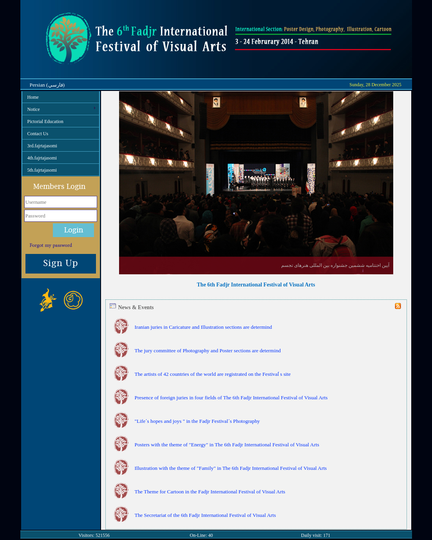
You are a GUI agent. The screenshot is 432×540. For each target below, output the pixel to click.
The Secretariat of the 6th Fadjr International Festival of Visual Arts (205, 515)
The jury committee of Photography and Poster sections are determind (208, 350)
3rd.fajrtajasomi (42, 146)
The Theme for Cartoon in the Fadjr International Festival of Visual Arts (210, 492)
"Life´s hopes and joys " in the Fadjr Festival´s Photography (197, 421)
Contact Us (38, 133)
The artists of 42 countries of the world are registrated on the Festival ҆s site (213, 374)
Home (33, 97)
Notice (63, 109)
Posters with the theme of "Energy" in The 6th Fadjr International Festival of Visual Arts (227, 445)
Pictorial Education (45, 121)
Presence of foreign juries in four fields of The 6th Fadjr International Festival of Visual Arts (231, 397)
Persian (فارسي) (47, 85)
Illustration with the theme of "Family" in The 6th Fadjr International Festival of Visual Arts (231, 468)
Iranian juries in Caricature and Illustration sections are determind (203, 327)
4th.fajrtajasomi (42, 158)
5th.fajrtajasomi (42, 170)
